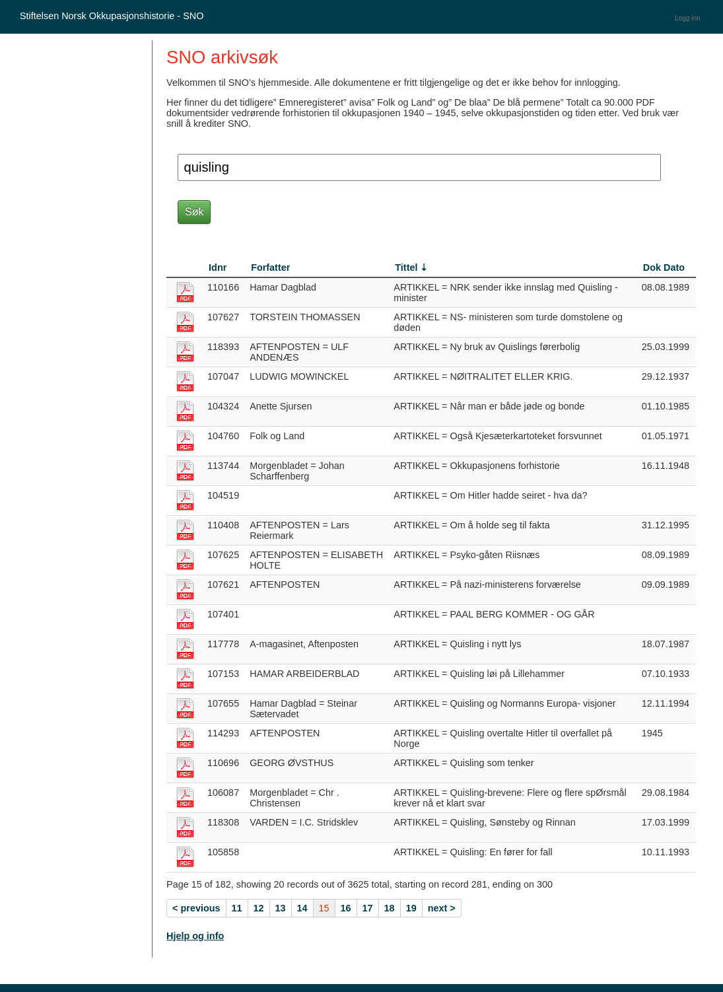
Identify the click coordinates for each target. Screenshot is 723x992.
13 (280, 908)
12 (259, 908)
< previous (196, 908)
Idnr (217, 267)
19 (411, 908)
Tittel (406, 267)
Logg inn (688, 18)
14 (302, 908)
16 (346, 908)
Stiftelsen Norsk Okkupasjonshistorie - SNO (111, 16)
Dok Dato (664, 267)
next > (442, 908)
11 (237, 908)
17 (367, 908)
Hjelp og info (195, 936)
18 (389, 908)
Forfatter (270, 267)
